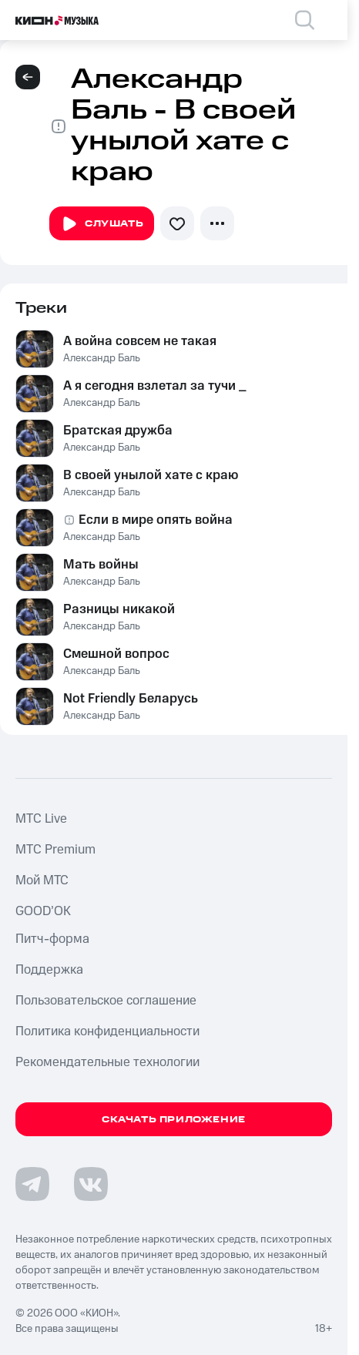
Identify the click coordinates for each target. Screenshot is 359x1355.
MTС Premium (55, 849)
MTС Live (41, 819)
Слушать (101, 224)
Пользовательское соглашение (105, 1000)
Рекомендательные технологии (107, 1062)
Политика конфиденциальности (107, 1031)
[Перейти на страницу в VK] (91, 1184)
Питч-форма (52, 939)
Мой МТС (42, 880)
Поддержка (49, 970)
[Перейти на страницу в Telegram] (32, 1184)
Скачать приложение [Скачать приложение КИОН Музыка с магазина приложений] (174, 1119)
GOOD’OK (43, 911)
